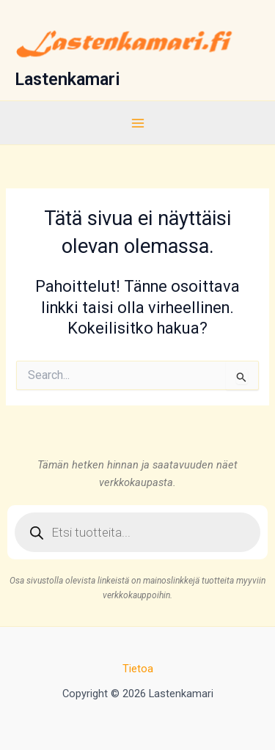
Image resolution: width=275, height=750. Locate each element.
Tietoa (137, 668)
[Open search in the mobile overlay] (137, 532)
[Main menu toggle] (137, 123)
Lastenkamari (67, 79)
